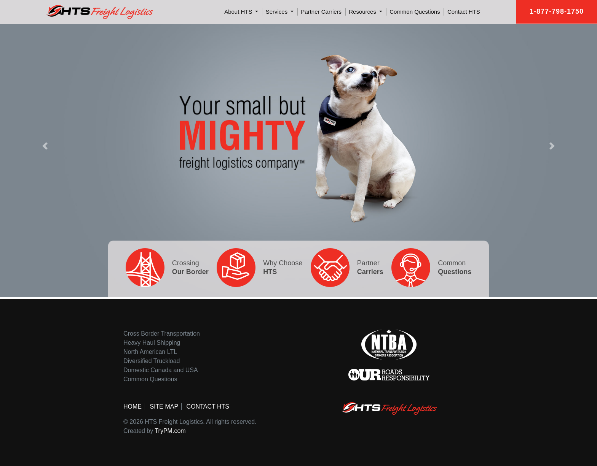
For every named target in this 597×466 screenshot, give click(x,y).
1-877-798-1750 (557, 11)
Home (132, 406)
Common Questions (414, 11)
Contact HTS (463, 11)
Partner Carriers (321, 11)
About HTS (239, 11)
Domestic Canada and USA (160, 370)
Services (277, 11)
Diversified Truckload (151, 361)
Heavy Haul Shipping (151, 342)
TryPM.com (170, 431)
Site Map (164, 406)
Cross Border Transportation (161, 333)
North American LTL (150, 352)
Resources (363, 11)
